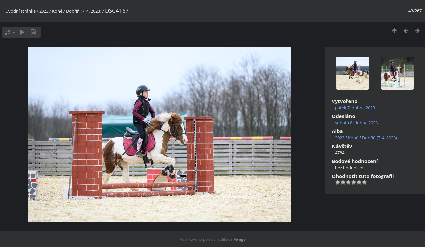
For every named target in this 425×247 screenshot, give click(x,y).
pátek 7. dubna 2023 (355, 108)
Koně (57, 11)
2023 (43, 11)
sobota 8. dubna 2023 (356, 123)
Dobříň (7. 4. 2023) (83, 11)
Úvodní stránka (20, 11)
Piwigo (240, 239)
